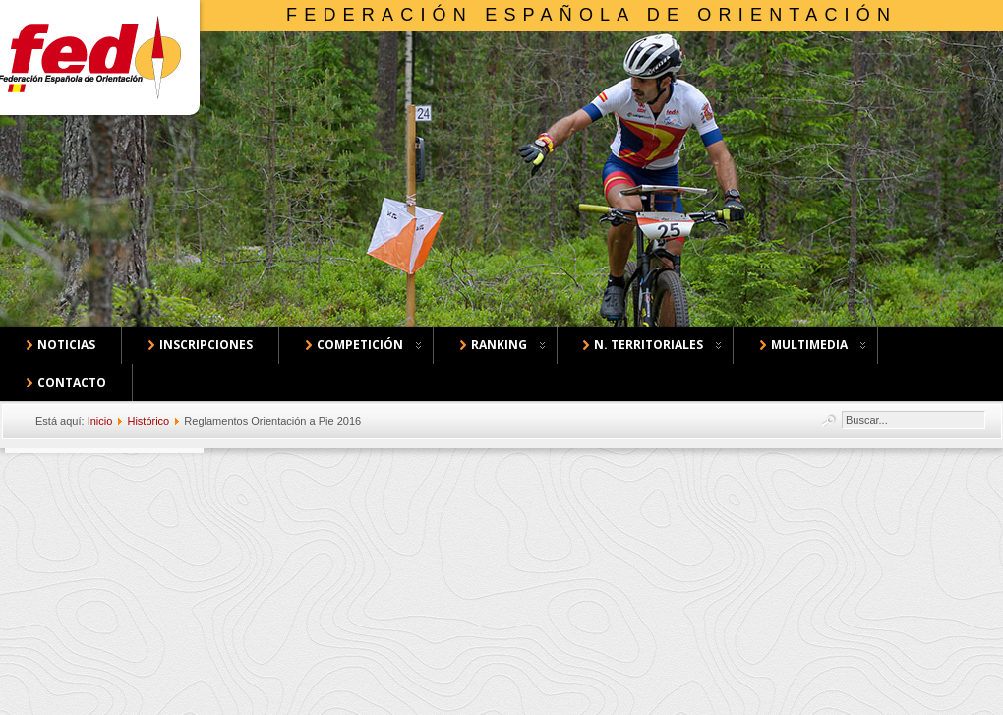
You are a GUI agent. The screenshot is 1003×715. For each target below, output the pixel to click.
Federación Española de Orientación (591, 15)
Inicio (100, 421)
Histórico (148, 421)
